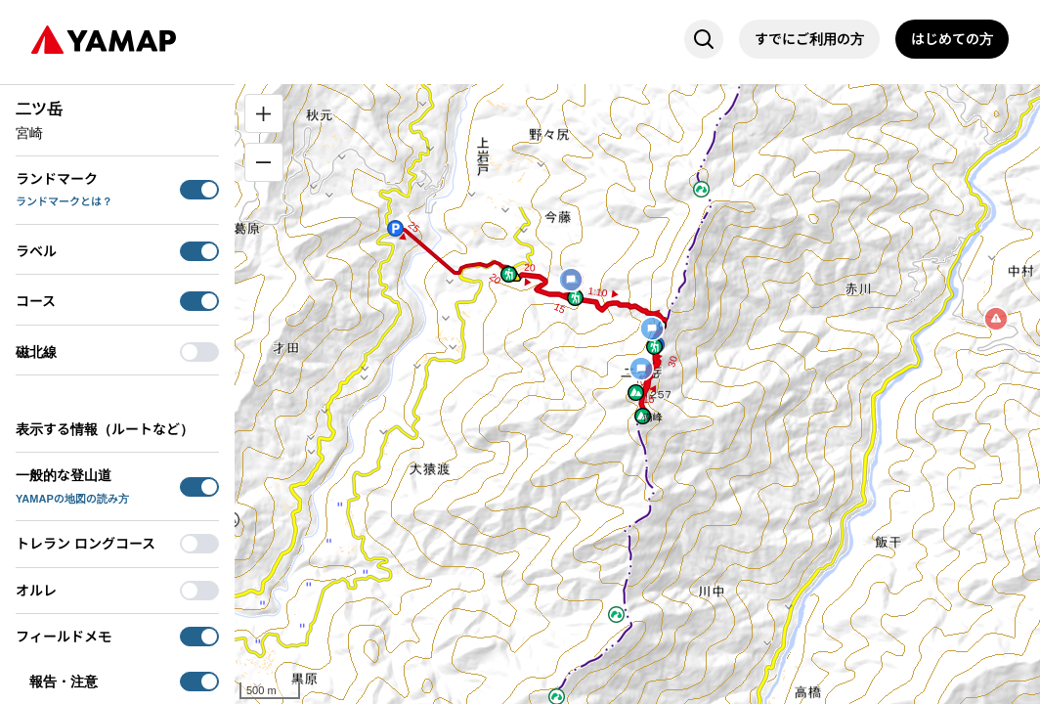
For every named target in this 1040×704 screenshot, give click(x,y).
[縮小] (263, 162)
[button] (395, 228)
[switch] (199, 189)
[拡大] (263, 113)
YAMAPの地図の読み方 (72, 499)
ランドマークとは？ (64, 201)
